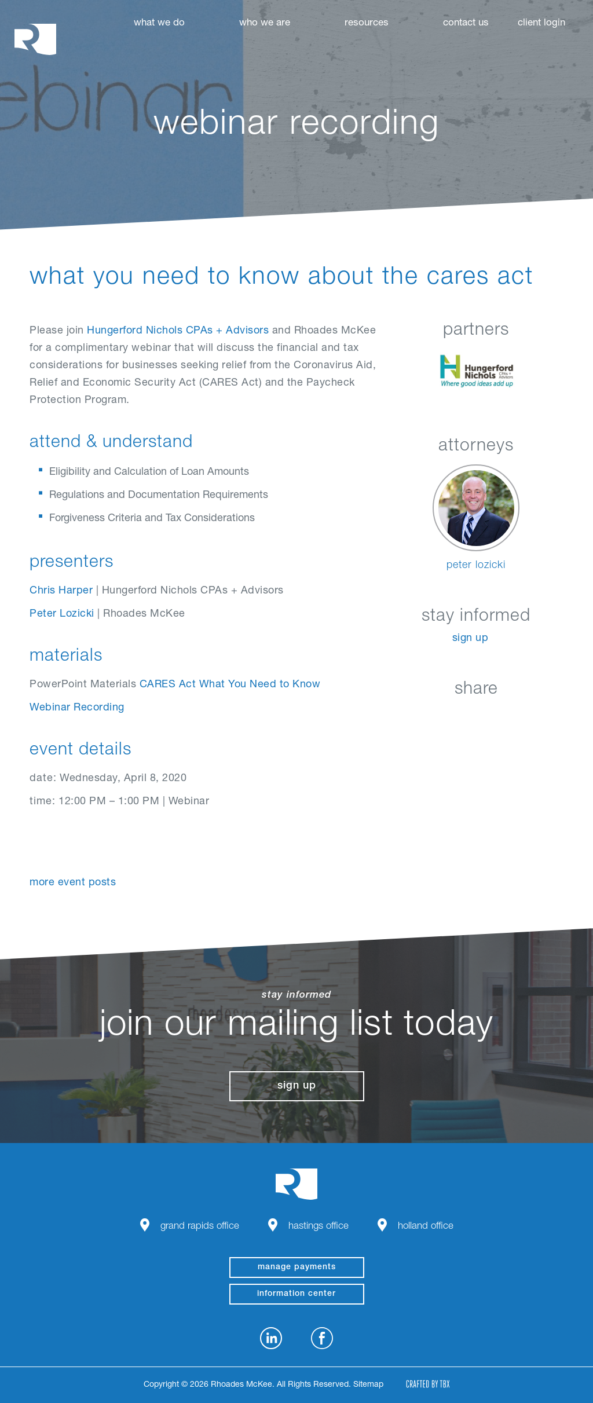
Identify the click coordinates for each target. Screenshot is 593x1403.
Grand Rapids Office (199, 1227)
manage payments (297, 1267)
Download (534, 717)
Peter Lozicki (62, 614)
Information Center (296, 1294)
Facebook (447, 717)
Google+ (505, 717)
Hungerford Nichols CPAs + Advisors (178, 331)
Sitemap (368, 1385)
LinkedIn (418, 717)
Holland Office (425, 1227)
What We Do (159, 23)
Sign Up (470, 638)
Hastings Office (318, 1227)
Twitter (476, 717)
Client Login (541, 23)
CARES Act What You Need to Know (230, 685)
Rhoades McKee (35, 39)
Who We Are (264, 23)
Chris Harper (61, 591)
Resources (367, 23)
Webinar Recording (77, 708)
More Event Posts (73, 883)
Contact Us (466, 23)
